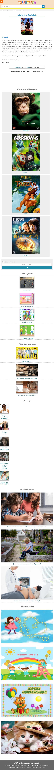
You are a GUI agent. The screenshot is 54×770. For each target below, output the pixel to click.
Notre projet (16, 767)
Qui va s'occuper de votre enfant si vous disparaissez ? (27, 563)
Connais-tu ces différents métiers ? (27, 394)
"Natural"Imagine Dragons (5, 448)
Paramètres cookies (40, 767)
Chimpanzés (26, 130)
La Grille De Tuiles (27, 321)
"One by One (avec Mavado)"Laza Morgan (5, 416)
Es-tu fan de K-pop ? (27, 360)
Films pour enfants (8, 10)
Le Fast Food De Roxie (27, 305)
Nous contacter (23, 767)
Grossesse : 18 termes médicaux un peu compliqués (27, 600)
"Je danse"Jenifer (5, 432)
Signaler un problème (31, 767)
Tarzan (26, 212)
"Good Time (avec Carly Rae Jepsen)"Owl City (5, 465)
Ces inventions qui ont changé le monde (27, 377)
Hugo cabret (26, 254)
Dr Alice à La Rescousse (27, 337)
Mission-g (26, 171)
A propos (11, 767)
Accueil (2, 10)
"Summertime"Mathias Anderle (5, 482)
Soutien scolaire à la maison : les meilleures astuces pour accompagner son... (27, 526)
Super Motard (27, 289)
